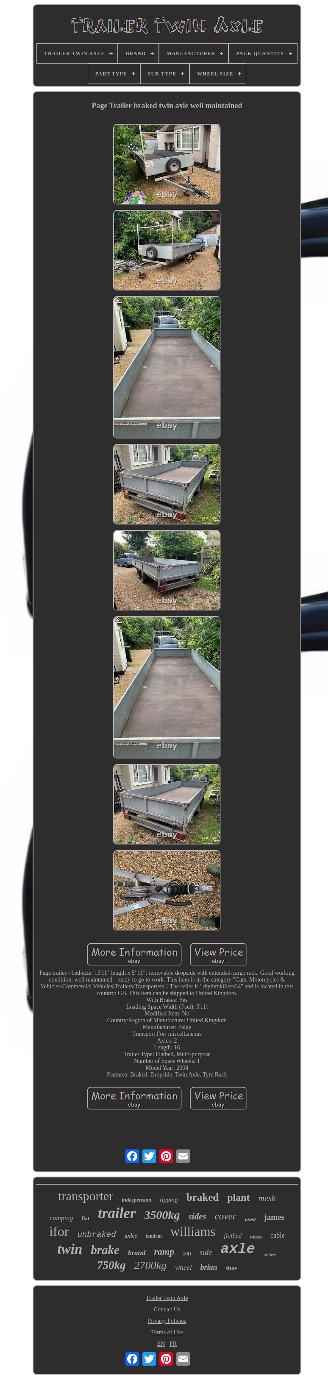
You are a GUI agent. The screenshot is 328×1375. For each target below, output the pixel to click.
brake (105, 1250)
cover (225, 1216)
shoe (231, 1268)
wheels (256, 1237)
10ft (187, 1254)
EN (161, 1344)
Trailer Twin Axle (167, 1298)
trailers (270, 1254)
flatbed (233, 1235)
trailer (117, 1213)
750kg (111, 1265)
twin (70, 1249)
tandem (153, 1236)
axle (237, 1249)
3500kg (162, 1215)
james (274, 1217)
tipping (169, 1199)
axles (131, 1236)
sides (197, 1216)
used (250, 1219)
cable (277, 1235)
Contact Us (167, 1309)
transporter (85, 1196)
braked (202, 1197)
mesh (267, 1198)
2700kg (150, 1265)
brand (137, 1253)
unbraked (96, 1234)
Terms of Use (167, 1332)
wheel (183, 1267)
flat (85, 1218)
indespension (136, 1200)
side (206, 1252)
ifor (59, 1231)
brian (208, 1267)
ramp (164, 1251)
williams (193, 1231)
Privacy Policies (167, 1321)
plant (238, 1197)
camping (61, 1218)
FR (173, 1344)
